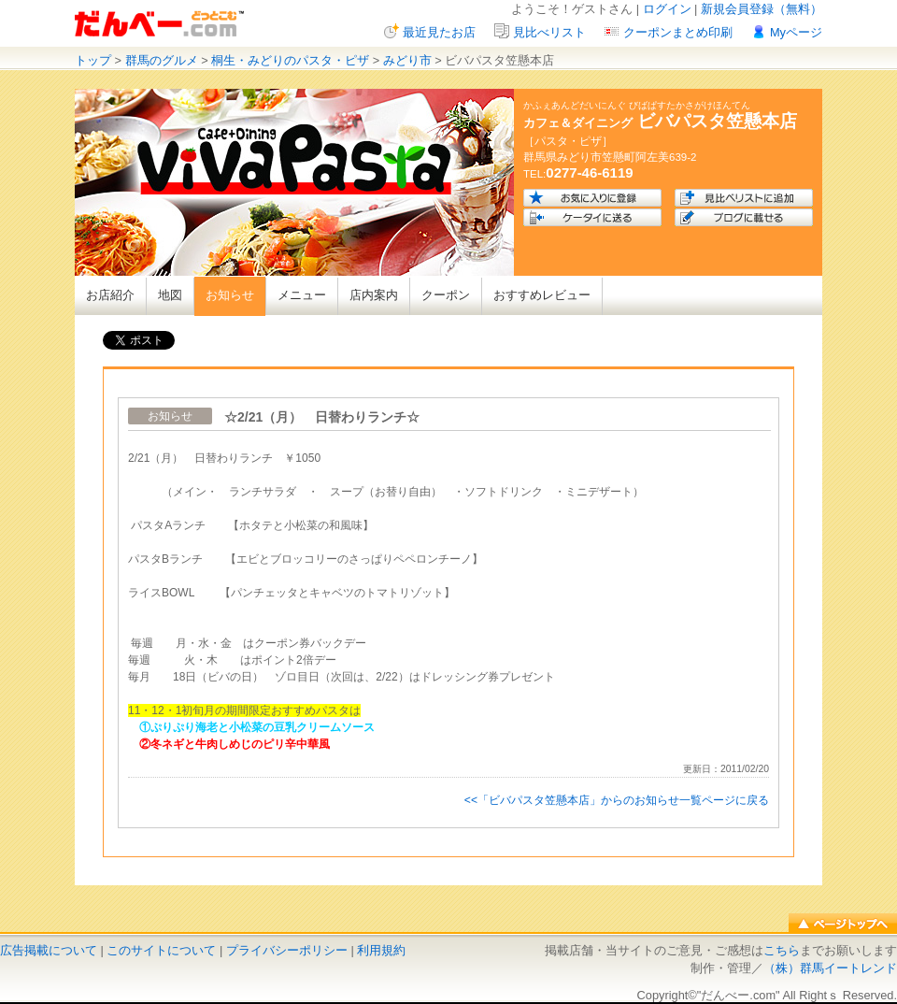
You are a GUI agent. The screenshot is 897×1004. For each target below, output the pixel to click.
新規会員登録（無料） (761, 9)
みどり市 (407, 60)
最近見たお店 (439, 32)
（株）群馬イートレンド (830, 968)
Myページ (796, 32)
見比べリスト (549, 32)
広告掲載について (48, 950)
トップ (93, 60)
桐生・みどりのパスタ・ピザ (290, 60)
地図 (170, 295)
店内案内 (373, 295)
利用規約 (381, 950)
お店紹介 (110, 295)
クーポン (445, 295)
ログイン (667, 9)
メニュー (302, 295)
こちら (781, 950)
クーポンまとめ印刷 (678, 32)
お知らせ (230, 295)
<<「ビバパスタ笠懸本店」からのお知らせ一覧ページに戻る (616, 800)
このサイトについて (161, 950)
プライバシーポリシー (287, 950)
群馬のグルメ (161, 60)
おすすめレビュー (542, 295)
